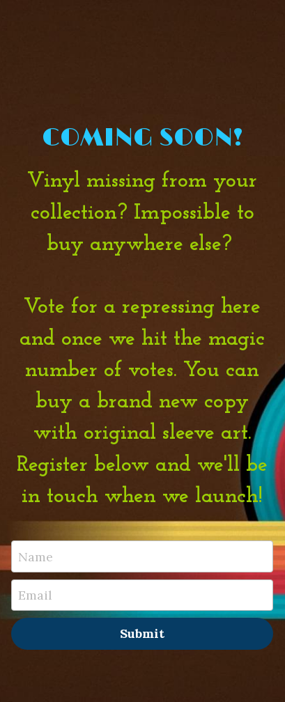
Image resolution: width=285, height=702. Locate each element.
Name (35, 556)
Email (35, 595)
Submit (142, 633)
